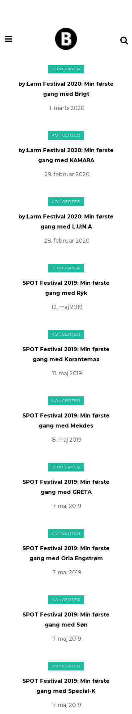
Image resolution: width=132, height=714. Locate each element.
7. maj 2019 (66, 506)
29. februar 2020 (67, 174)
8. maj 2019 (67, 440)
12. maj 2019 (67, 307)
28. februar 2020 (67, 241)
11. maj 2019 (67, 373)
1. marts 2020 (67, 108)
